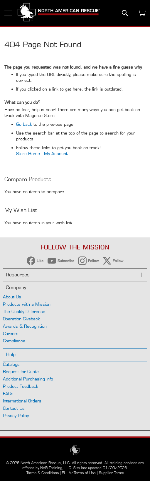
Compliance (14, 340)
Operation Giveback (21, 318)
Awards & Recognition (25, 326)
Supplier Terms (111, 472)
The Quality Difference (24, 311)
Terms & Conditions (42, 472)
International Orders (22, 400)
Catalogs (11, 364)
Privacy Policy (16, 415)
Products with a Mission (26, 304)
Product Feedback (20, 386)
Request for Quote (21, 371)
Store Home (28, 153)
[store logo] (59, 13)
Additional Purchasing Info (28, 378)
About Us (12, 296)
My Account (56, 153)
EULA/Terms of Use (79, 472)
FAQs (8, 393)
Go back (24, 124)
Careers (10, 333)
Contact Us (14, 408)
